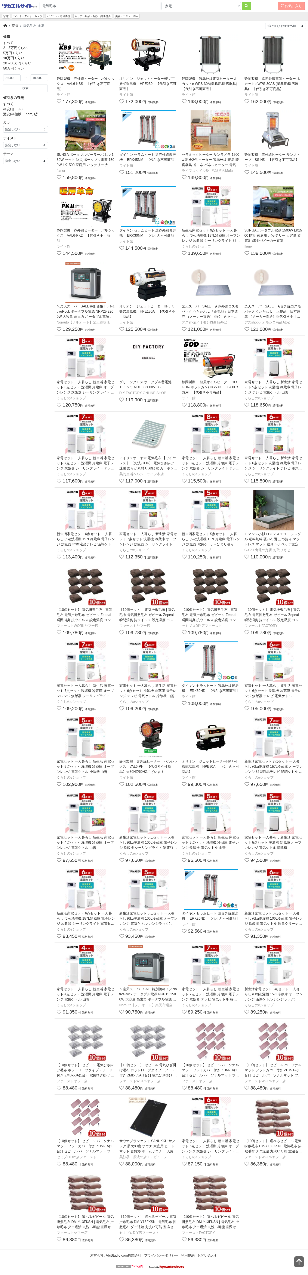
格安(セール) (13, 109)
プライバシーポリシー (161, 1255)
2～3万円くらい (15, 48)
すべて (8, 43)
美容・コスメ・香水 (126, 16)
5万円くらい (12, 53)
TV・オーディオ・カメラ (27, 16)
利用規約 (188, 1255)
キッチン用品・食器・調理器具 (93, 16)
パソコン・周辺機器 (58, 16)
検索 (25, 88)
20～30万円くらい (17, 63)
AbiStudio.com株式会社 (123, 1255)
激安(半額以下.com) (20, 114)
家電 (6, 16)
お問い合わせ (207, 1255)
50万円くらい (13, 68)
